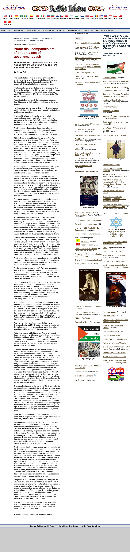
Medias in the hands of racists (114, 357)
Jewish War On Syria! (111, 165)
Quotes (78, 371)
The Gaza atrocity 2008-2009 (114, 135)
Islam (59, 30)
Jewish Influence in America (86, 249)
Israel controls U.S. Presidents (87, 47)
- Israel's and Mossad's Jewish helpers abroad (115, 321)
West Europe (112, 231)
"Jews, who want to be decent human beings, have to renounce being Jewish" (88, 67)
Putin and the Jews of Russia (114, 343)
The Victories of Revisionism (86, 52)
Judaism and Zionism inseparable (88, 220)
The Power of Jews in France (114, 261)
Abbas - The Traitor (82, 318)
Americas (113, 233)
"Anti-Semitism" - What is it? (86, 144)
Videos (78, 149)
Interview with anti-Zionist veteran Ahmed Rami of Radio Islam (115, 206)
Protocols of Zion (82, 322)
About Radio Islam (103, 30)
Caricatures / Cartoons (84, 376)
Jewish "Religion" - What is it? (114, 353)
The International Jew (83, 166)
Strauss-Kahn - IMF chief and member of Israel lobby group (114, 361)
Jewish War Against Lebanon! (114, 107)
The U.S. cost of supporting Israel (88, 260)
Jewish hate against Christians (87, 124)
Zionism (4, 30)
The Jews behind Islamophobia (87, 43)
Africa (121, 234)
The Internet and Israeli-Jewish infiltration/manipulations (114, 243)
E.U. (121, 236)
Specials (86, 30)
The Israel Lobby (109, 312)
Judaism (16, 30)
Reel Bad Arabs (81, 139)
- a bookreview (114, 339)
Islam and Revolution (110, 111)
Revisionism (72, 30)
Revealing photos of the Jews (86, 224)
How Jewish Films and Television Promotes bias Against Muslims (115, 95)
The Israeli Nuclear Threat (112, 331)
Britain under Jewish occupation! (115, 213)
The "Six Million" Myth (111, 335)
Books (104, 248)
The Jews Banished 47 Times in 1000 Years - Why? (87, 154)
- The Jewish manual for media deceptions (115, 117)
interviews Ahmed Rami (87, 171)
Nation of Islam (87, 245)
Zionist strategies (82, 159)
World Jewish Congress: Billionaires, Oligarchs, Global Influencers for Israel (114, 199)
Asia (121, 233)
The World (47, 30)
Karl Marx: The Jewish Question (87, 135)
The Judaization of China (112, 251)
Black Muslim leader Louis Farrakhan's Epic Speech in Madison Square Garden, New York (114, 183)
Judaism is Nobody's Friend (113, 100)
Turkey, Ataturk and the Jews (86, 264)
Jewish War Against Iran (84, 72)
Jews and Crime (108, 316)
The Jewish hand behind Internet (88, 58)
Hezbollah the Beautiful (111, 174)
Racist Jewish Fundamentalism (87, 234)
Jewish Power (31, 30)
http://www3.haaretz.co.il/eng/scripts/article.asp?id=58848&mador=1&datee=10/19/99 (33, 39)
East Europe (121, 231)
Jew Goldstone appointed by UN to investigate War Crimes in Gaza (116, 266)
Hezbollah (85, 242)
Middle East (113, 234)
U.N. (113, 236)
